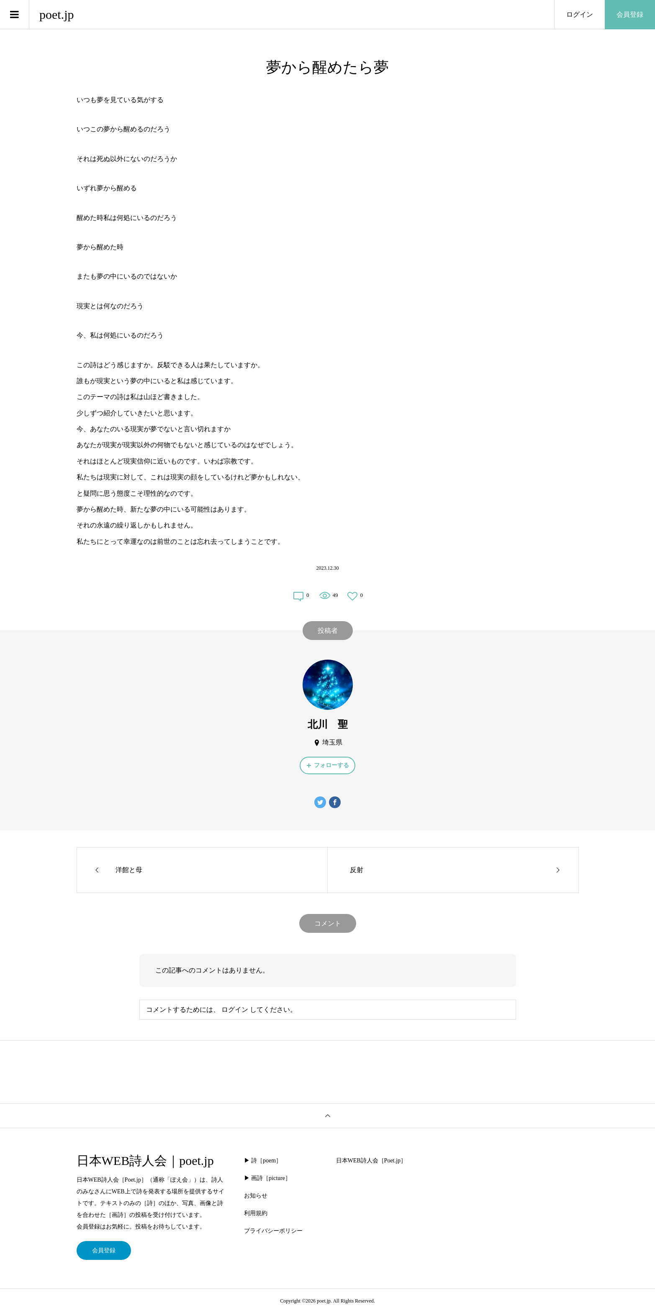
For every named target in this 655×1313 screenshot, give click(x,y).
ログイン (579, 14)
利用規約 (255, 1213)
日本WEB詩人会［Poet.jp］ (371, 1160)
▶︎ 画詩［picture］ (267, 1178)
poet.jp (56, 14)
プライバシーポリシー (273, 1231)
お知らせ (255, 1196)
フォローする (331, 765)
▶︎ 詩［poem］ (263, 1160)
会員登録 (629, 14)
